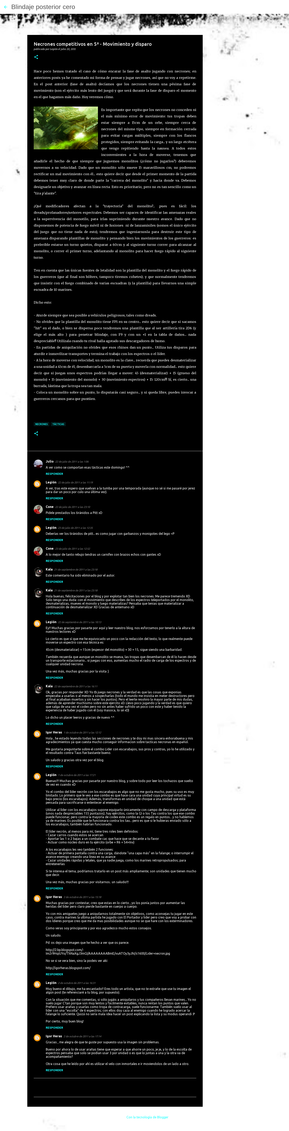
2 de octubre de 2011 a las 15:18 (82, 897)
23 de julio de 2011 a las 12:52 (72, 548)
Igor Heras (54, 732)
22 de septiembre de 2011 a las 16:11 (75, 686)
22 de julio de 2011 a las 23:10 (72, 506)
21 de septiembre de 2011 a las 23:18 (75, 569)
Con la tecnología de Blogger (144, 1117)
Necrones (41, 424)
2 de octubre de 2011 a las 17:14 (82, 1036)
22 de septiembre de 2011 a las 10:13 (79, 622)
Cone (50, 507)
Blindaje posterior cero (43, 6)
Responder (54, 473)
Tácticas (58, 424)
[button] (36, 57)
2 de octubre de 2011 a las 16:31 (77, 982)
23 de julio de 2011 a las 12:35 (75, 527)
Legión (51, 482)
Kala (49, 569)
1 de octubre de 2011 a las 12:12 (82, 732)
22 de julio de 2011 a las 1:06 (72, 461)
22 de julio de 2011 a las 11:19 (75, 482)
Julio (50, 461)
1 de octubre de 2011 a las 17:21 (77, 775)
